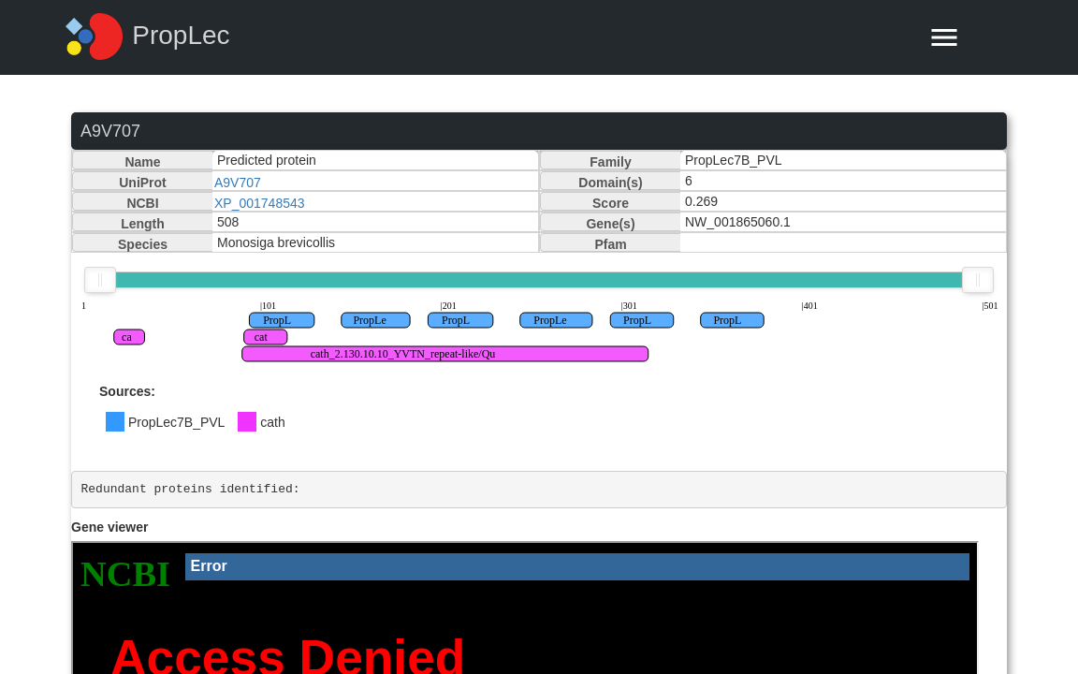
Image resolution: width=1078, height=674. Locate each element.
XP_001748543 (259, 203)
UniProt (143, 182)
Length (143, 223)
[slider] (100, 280)
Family (610, 161)
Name (142, 161)
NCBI (142, 203)
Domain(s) (610, 182)
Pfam (610, 244)
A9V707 (237, 182)
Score (610, 203)
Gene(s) (610, 223)
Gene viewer (110, 527)
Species (143, 244)
